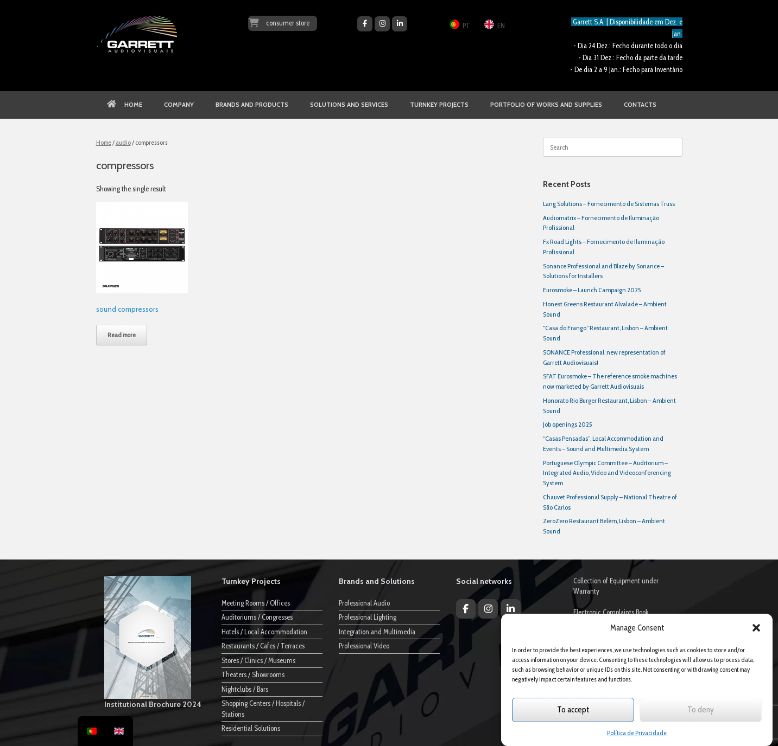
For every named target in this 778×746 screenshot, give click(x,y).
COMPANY (179, 104)
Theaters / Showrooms (253, 674)
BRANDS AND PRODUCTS (252, 104)
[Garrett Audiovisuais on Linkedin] (399, 23)
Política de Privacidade (637, 733)
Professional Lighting (367, 617)
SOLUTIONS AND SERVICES (349, 104)
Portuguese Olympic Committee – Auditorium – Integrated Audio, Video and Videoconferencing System (607, 473)
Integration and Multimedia (377, 631)
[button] (756, 627)
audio (123, 142)
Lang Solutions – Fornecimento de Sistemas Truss (609, 204)
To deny (700, 710)
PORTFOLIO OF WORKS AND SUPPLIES (546, 104)
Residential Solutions (251, 728)
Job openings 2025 (567, 424)
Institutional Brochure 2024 (152, 704)
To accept (573, 710)
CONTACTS (640, 104)
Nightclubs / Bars (245, 689)
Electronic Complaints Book (611, 612)
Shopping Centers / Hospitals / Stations (263, 708)
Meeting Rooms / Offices (256, 603)
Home (103, 142)
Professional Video (364, 645)
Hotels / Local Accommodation (264, 631)
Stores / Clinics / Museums (258, 660)
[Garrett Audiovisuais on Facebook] (364, 23)
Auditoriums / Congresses (257, 617)
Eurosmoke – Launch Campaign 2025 (592, 290)
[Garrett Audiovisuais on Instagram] (382, 23)
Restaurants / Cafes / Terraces (263, 645)
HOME (124, 104)
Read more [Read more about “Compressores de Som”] (121, 335)
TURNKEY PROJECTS (439, 104)
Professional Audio (364, 603)
